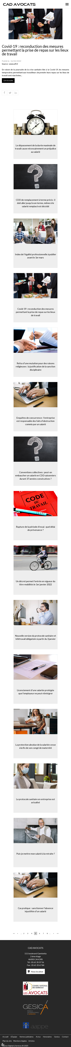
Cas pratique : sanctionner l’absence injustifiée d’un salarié (35, 910)
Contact (65, 1037)
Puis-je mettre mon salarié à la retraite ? (35, 853)
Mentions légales (20, 1041)
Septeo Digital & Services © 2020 (15, 1046)
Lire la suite (8, 80)
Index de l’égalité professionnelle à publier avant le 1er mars (35, 256)
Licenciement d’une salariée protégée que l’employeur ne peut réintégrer (35, 692)
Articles (31, 1041)
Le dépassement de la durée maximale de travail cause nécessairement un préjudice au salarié (35, 148)
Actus (38, 1037)
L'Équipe (14, 1037)
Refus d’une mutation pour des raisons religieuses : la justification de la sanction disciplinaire (35, 366)
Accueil (5, 1037)
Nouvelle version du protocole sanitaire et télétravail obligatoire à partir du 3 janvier (35, 637)
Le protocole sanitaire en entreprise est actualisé (35, 801)
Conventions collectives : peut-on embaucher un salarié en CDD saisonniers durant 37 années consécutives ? (35, 475)
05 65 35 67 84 (37, 965)
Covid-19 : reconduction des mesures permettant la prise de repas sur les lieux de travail (35, 312)
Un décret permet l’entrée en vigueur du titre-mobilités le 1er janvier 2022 (35, 583)
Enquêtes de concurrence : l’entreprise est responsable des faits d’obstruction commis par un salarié (35, 421)
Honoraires (47, 1037)
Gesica (57, 1037)
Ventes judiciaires (26, 1037)
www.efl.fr (13, 64)
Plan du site (7, 1041)
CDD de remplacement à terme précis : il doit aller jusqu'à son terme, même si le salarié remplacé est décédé (35, 203)
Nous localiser (37, 971)
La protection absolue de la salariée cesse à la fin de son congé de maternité (35, 746)
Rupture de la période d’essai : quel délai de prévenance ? (35, 528)
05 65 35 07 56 (37, 962)
